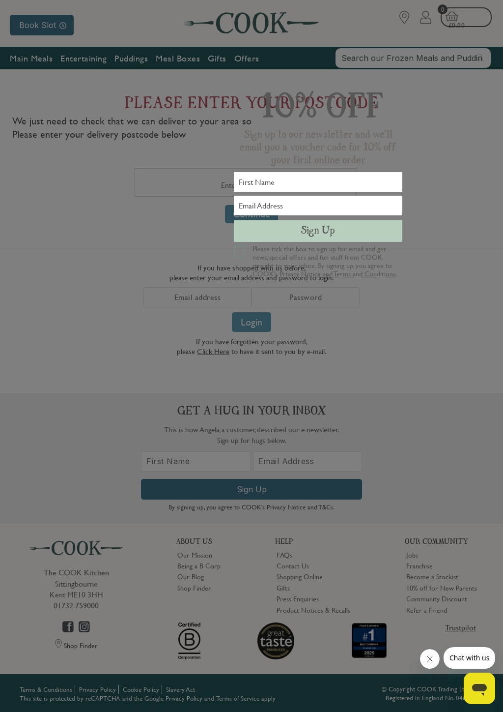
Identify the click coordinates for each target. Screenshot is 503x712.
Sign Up (318, 231)
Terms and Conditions (364, 273)
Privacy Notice (300, 273)
